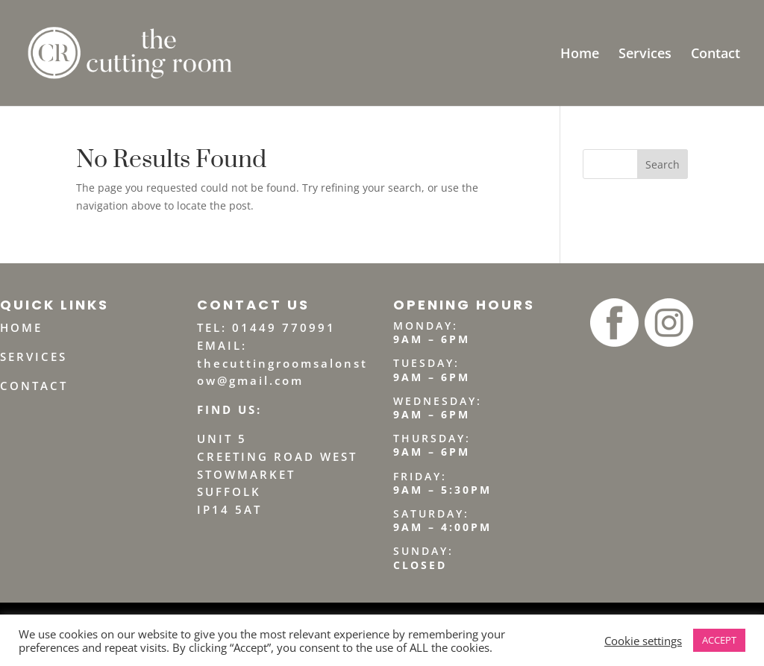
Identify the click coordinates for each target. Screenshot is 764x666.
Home (579, 55)
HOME (21, 327)
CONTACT (34, 385)
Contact (715, 55)
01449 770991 (284, 327)
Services (645, 55)
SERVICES (33, 356)
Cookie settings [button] (643, 640)
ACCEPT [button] (719, 640)
